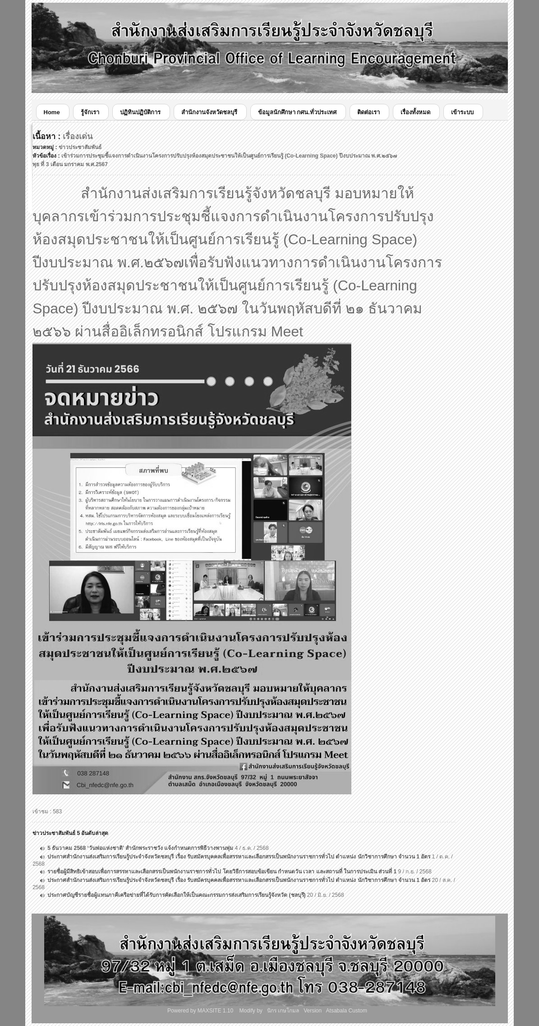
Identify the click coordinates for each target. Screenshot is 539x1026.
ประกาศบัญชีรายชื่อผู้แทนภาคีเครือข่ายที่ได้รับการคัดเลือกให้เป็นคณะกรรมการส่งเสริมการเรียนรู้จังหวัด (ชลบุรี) (176, 895)
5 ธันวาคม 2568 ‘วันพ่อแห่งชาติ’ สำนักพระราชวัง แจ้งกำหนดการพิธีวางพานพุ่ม (140, 848)
